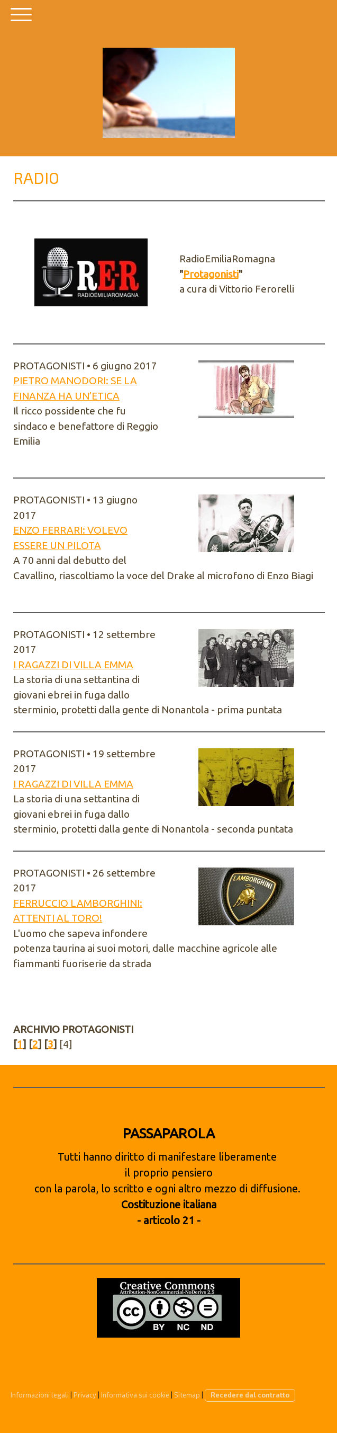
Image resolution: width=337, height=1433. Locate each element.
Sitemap (187, 1395)
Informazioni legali (40, 1395)
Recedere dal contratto (250, 1395)
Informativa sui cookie (135, 1395)
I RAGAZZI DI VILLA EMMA (73, 664)
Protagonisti (211, 274)
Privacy (85, 1395)
